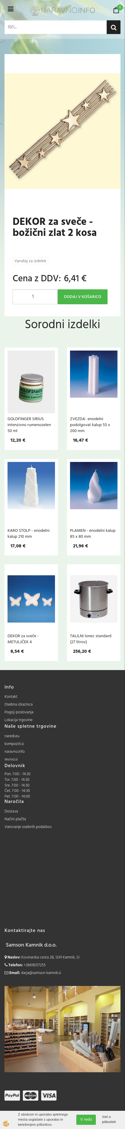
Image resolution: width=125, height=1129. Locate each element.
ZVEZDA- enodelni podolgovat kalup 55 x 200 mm (90, 425)
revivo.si (11, 759)
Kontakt (11, 697)
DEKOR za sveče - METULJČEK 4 (23, 639)
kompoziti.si (14, 744)
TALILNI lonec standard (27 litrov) (90, 639)
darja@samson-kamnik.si (41, 973)
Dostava (11, 811)
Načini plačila (15, 819)
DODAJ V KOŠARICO (82, 297)
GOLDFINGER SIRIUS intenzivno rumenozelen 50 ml (29, 425)
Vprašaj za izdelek (30, 261)
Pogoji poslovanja (19, 712)
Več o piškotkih (109, 1120)
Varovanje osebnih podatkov (28, 827)
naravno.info (15, 752)
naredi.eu (12, 736)
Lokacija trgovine (18, 720)
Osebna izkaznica (19, 704)
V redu (86, 1119)
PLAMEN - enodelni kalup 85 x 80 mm (92, 533)
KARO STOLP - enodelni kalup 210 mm (29, 533)
